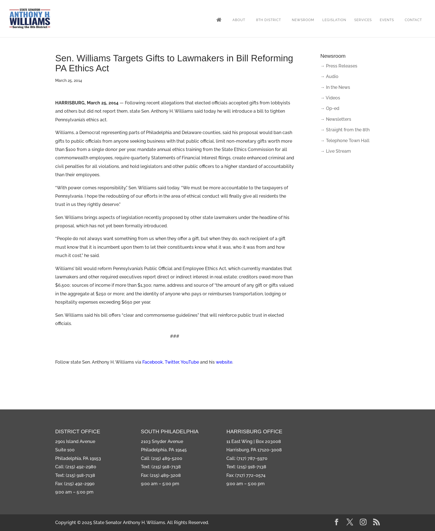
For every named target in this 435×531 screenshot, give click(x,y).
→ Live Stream (335, 151)
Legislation (334, 20)
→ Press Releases (338, 66)
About (238, 20)
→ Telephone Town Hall (345, 140)
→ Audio (329, 76)
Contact (413, 20)
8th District (268, 20)
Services (363, 20)
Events (387, 20)
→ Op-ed (329, 108)
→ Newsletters (335, 119)
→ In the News (335, 87)
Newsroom (303, 20)
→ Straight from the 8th (345, 129)
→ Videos (330, 97)
